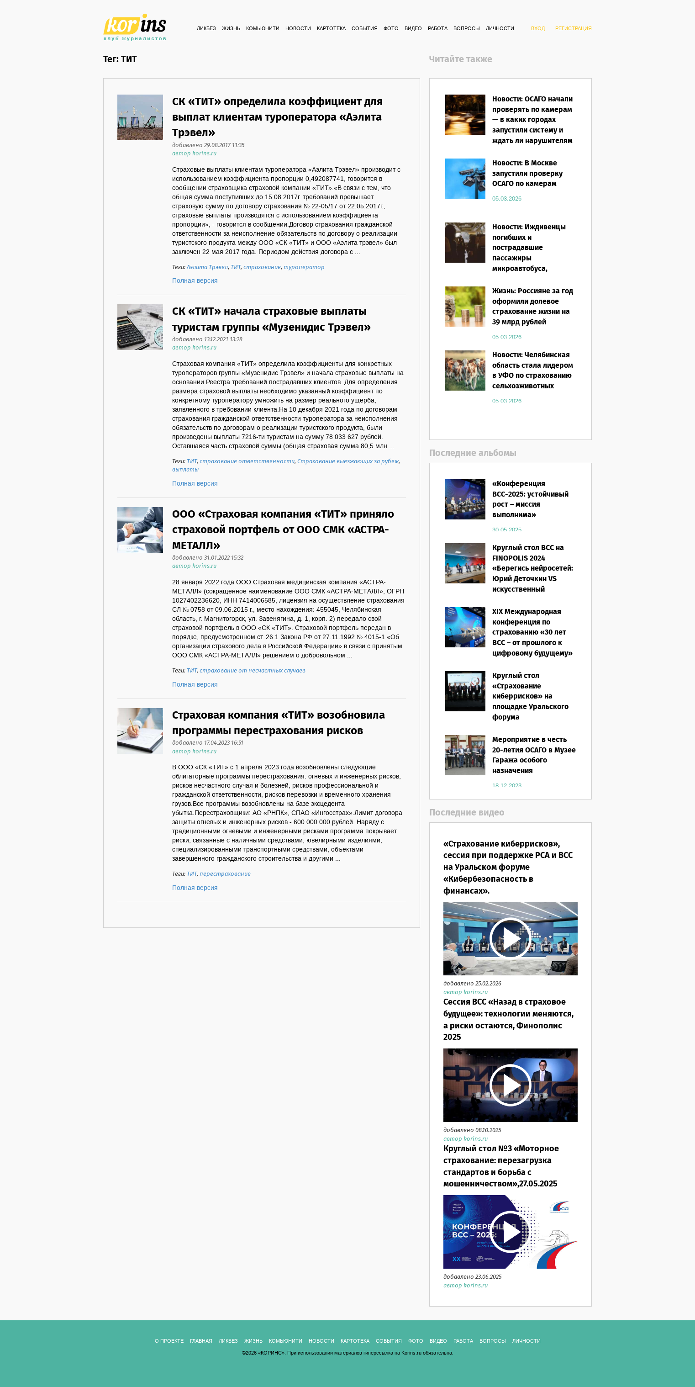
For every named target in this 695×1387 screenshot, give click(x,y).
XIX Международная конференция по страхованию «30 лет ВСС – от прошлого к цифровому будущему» (532, 632)
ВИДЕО (413, 29)
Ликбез (206, 29)
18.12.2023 (506, 785)
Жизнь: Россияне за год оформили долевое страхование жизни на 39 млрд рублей (532, 307)
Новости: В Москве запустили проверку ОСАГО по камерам (527, 174)
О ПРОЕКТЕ (169, 1341)
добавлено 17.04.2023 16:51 (207, 743)
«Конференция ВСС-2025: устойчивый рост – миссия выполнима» (530, 499)
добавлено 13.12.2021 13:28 (207, 339)
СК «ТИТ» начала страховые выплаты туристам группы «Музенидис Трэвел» (271, 319)
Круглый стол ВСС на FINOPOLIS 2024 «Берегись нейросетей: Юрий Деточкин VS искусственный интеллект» (532, 574)
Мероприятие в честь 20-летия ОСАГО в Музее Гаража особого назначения (534, 755)
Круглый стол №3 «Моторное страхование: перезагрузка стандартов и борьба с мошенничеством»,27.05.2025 (501, 1167)
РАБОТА (438, 29)
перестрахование (225, 874)
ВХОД (538, 29)
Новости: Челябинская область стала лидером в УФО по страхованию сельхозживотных (532, 370)
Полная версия (195, 281)
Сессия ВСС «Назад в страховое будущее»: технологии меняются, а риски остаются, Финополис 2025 (508, 1020)
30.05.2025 (506, 530)
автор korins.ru (194, 154)
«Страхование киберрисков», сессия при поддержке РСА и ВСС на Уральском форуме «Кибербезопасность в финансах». (508, 868)
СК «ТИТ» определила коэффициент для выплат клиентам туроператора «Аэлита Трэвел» (277, 118)
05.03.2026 (506, 198)
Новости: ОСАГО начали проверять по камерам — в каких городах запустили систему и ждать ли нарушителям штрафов (532, 125)
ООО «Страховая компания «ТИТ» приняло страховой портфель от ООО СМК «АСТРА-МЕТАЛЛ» (283, 530)
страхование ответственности (247, 461)
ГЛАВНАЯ (201, 1341)
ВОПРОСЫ (466, 29)
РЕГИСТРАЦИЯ (573, 29)
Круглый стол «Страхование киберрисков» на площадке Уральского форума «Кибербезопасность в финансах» (531, 707)
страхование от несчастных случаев (252, 671)
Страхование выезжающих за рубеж (348, 461)
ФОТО (391, 29)
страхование (262, 267)
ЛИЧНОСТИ (500, 29)
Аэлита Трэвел (207, 267)
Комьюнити (262, 29)
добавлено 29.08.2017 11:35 (208, 145)
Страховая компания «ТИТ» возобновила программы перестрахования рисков (278, 723)
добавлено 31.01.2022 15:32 (207, 558)
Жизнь (231, 29)
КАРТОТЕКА (331, 29)
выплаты (185, 470)
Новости (298, 29)
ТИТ (236, 267)
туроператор (304, 267)
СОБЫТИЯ (365, 29)
